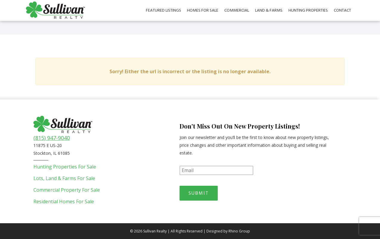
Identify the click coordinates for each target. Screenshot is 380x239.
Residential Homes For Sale (63, 201)
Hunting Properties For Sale (64, 166)
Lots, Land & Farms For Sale (64, 178)
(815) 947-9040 (51, 137)
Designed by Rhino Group (228, 231)
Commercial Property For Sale (66, 190)
